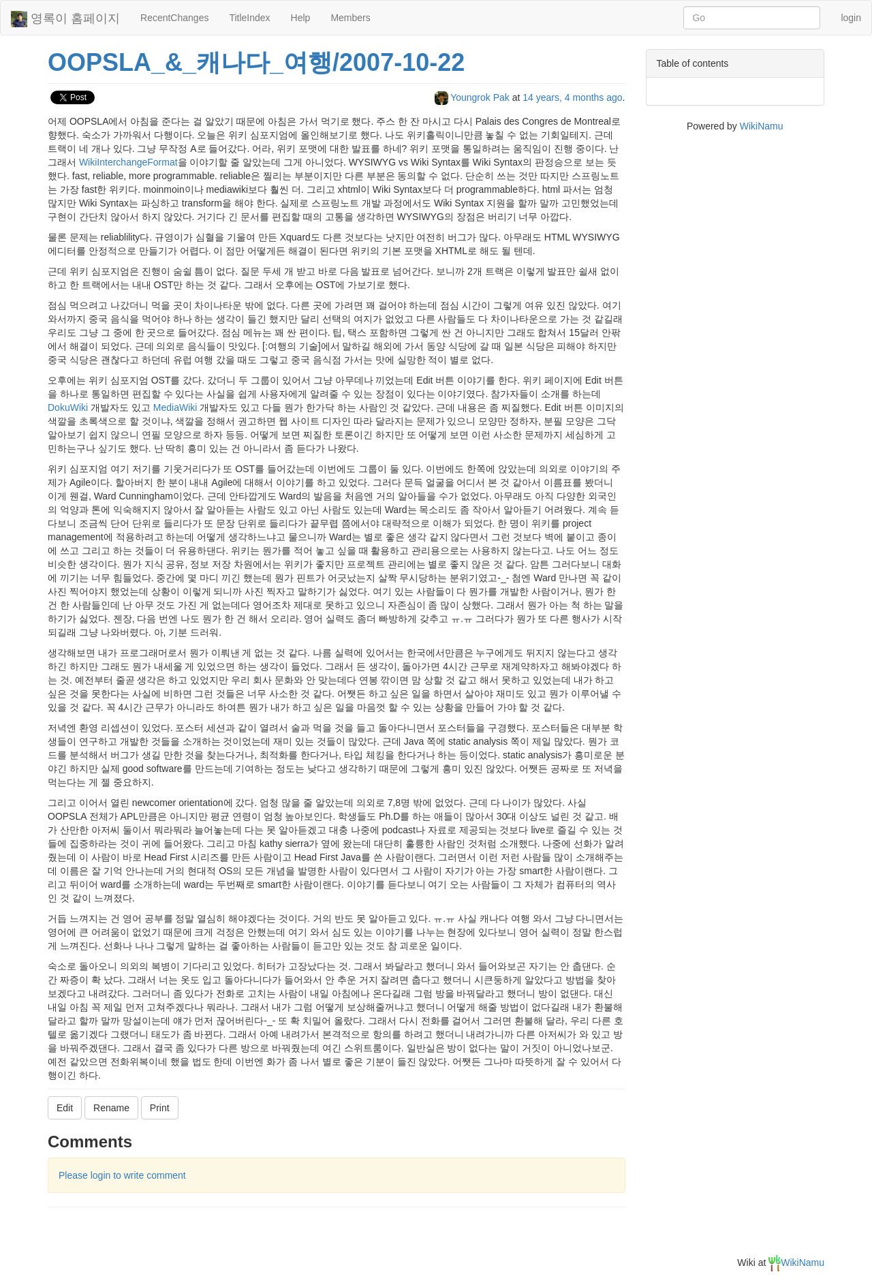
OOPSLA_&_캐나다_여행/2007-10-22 (256, 62)
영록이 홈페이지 (65, 19)
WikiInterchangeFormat (128, 162)
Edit (65, 1107)
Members (350, 17)
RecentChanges (174, 17)
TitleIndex (249, 17)
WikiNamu (761, 126)
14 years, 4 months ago (572, 97)
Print (160, 1107)
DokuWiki (68, 407)
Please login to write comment (122, 1175)
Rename (111, 1107)
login (851, 17)
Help (301, 17)
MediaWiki (175, 407)
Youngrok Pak (473, 97)
